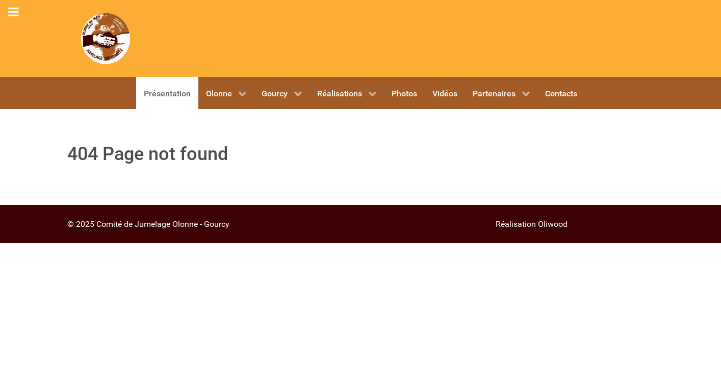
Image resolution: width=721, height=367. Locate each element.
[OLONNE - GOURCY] (105, 38)
